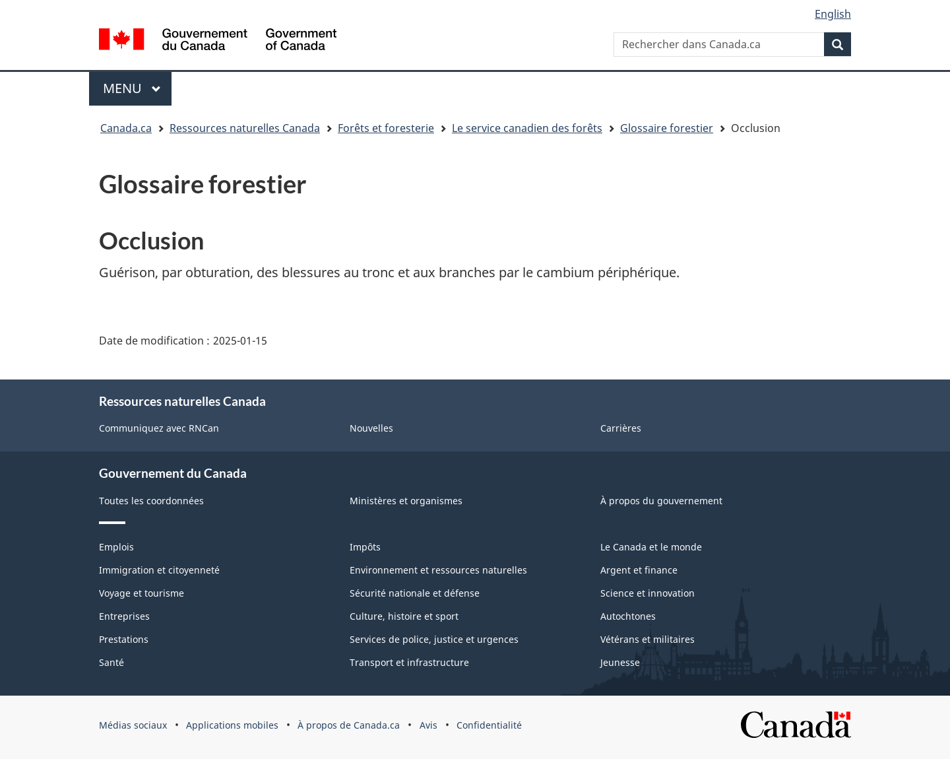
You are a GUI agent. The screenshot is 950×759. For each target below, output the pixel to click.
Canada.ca (126, 128)
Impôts (365, 547)
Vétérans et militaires (647, 639)
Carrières (620, 428)
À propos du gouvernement (661, 500)
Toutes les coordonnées (151, 500)
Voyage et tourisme (141, 593)
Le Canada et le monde (651, 547)
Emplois (116, 547)
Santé (111, 662)
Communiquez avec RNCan (159, 428)
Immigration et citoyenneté (159, 570)
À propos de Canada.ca (349, 725)
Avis (428, 725)
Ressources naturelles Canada (245, 128)
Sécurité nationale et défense (415, 593)
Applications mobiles (232, 725)
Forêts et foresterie (386, 128)
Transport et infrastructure (409, 662)
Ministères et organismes (406, 500)
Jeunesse (620, 662)
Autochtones (628, 616)
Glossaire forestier (666, 128)
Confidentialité (489, 725)
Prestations (123, 639)
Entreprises (124, 616)
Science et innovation (647, 593)
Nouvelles (371, 428)
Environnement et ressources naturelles (438, 570)
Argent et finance (639, 570)
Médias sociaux (133, 725)
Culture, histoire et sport (404, 616)
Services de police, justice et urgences (434, 639)
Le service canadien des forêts (527, 128)
